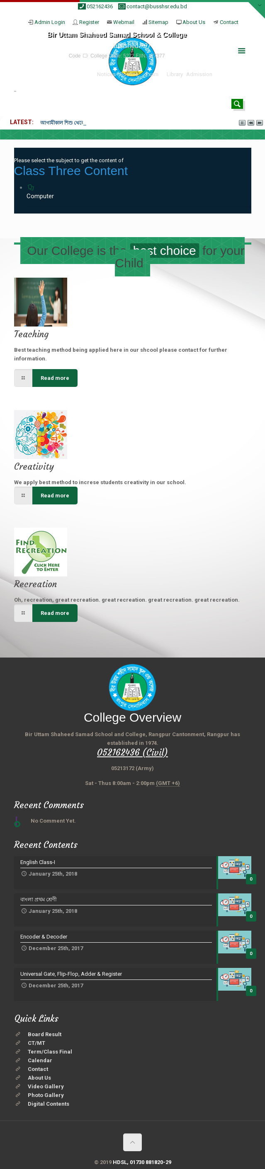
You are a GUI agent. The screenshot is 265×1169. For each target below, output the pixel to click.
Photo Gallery (46, 1095)
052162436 (100, 6)
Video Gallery (46, 1086)
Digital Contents (48, 1104)
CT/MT (36, 1043)
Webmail (123, 22)
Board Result (44, 1034)
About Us (193, 22)
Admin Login (49, 22)
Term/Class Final (50, 1052)
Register (89, 22)
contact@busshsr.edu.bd (156, 6)
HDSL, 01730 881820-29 (142, 1162)
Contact (229, 22)
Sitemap (158, 22)
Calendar (40, 1060)
